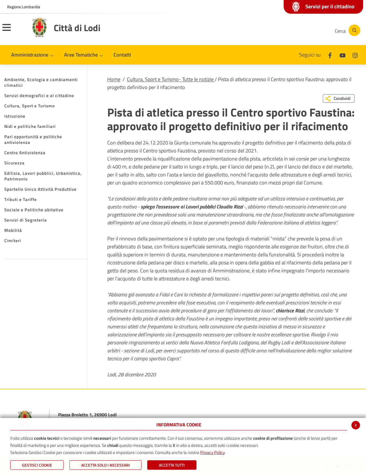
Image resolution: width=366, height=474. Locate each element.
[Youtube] (290, 30)
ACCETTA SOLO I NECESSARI (105, 465)
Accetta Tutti (172, 465)
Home (113, 79)
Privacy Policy (212, 452)
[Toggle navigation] (13, 31)
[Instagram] (307, 30)
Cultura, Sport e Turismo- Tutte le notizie (171, 79)
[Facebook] (273, 30)
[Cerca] (346, 30)
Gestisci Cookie (37, 465)
